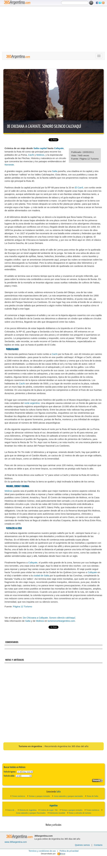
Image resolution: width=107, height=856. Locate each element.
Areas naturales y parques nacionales (68, 796)
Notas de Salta (92, 796)
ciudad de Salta (41, 575)
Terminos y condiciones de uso (42, 851)
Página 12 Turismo (22, 606)
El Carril (79, 187)
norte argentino (32, 403)
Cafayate (59, 148)
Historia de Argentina (27, 810)
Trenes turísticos (18, 796)
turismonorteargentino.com (61, 621)
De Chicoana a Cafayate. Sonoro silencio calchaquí (44, 126)
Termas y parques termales (39, 796)
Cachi (31, 155)
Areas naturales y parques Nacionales (31, 813)
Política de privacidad (69, 851)
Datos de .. (11, 810)
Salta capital (40, 148)
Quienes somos (82, 845)
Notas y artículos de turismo (80, 813)
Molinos (40, 155)
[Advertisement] (53, 29)
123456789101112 (27, 772)
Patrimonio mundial (57, 813)
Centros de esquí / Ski (49, 810)
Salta (54, 171)
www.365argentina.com (16, 842)
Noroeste (9, 164)
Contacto (98, 845)
